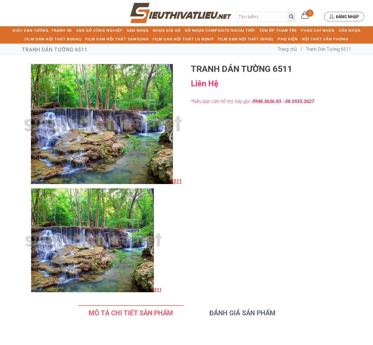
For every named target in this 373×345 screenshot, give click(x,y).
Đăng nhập (344, 16)
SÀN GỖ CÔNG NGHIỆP (99, 30)
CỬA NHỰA (350, 30)
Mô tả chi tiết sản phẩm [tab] (131, 313)
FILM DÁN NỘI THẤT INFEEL (246, 39)
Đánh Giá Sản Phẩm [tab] (242, 313)
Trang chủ (287, 49)
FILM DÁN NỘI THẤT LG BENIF (183, 39)
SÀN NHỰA (138, 30)
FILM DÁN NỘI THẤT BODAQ (53, 39)
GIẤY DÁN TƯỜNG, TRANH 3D (42, 30)
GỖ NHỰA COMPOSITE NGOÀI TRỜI (220, 30)
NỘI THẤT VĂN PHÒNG (325, 39)
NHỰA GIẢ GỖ (167, 30)
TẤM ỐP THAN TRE (278, 30)
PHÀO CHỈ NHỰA (318, 30)
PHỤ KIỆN (288, 39)
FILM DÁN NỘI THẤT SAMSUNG (117, 39)
